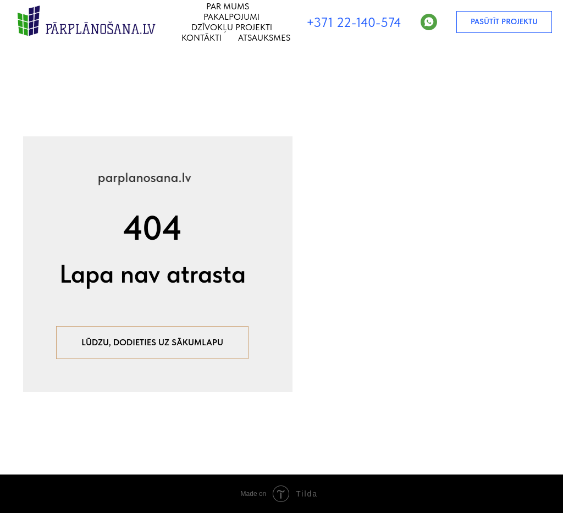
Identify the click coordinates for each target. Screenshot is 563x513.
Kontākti (201, 37)
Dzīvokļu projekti (231, 27)
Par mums (227, 6)
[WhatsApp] (429, 22)
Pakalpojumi (231, 17)
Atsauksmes (264, 37)
